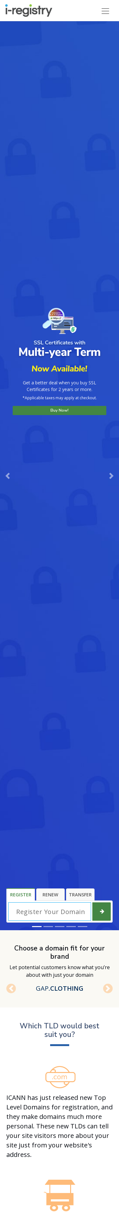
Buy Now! (59, 410)
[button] (8, 475)
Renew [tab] (50, 895)
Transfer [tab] (80, 895)
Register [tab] (20, 895)
